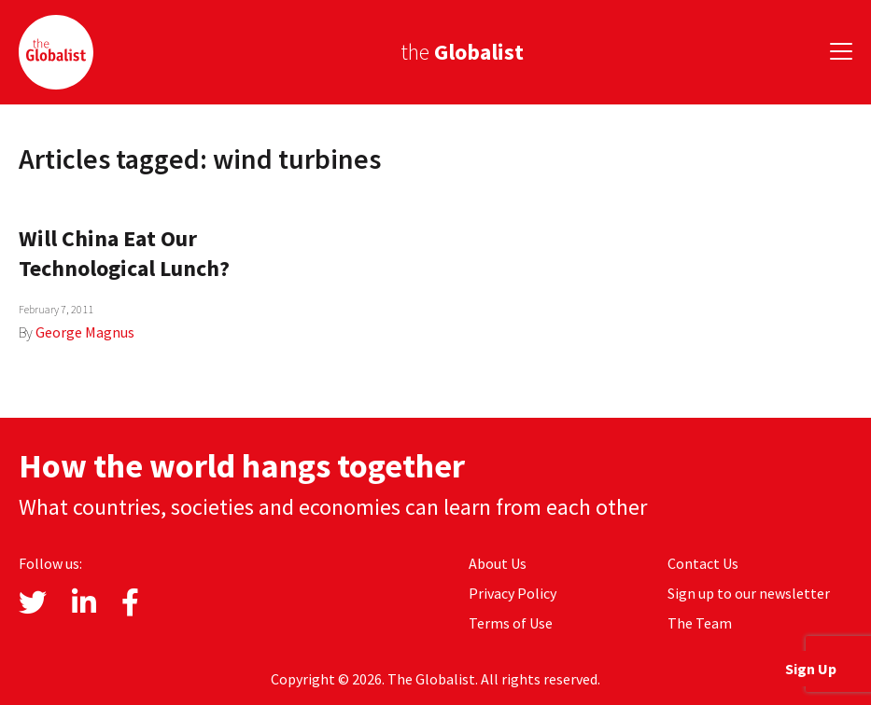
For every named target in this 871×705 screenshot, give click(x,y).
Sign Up (810, 668)
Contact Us (702, 563)
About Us (498, 563)
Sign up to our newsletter (748, 593)
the (462, 51)
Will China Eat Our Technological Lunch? (124, 253)
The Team (699, 623)
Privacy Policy (512, 593)
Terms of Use (511, 623)
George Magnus (84, 332)
